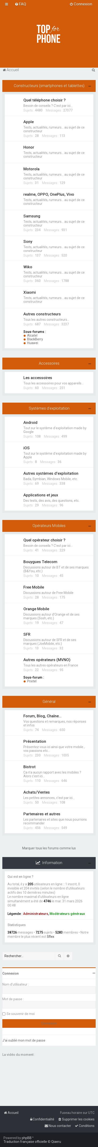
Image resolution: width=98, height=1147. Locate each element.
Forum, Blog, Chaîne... (42, 716)
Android (30, 422)
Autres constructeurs (42, 314)
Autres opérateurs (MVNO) (46, 659)
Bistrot (29, 766)
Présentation (34, 741)
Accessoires (49, 363)
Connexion (10, 973)
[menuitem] (20, 3)
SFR (26, 634)
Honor (28, 147)
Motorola (31, 169)
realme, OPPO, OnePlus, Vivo (48, 194)
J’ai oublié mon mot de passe (23, 1040)
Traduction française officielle (25, 1142)
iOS (26, 448)
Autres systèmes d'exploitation (50, 473)
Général (49, 701)
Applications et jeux (40, 495)
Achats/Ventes (36, 792)
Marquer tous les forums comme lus (49, 848)
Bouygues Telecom (40, 561)
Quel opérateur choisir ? (44, 540)
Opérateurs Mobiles (49, 525)
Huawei (30, 343)
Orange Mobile (36, 609)
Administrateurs (35, 914)
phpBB (27, 1138)
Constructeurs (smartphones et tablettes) (49, 85)
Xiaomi (29, 292)
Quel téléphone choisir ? (44, 100)
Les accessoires (37, 377)
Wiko (27, 267)
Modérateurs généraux (67, 914)
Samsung (31, 216)
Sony (27, 241)
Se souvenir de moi (21, 1014)
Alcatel (30, 335)
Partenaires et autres (41, 814)
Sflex (50, 936)
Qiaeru (56, 1142)
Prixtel (29, 681)
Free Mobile (33, 587)
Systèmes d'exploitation (49, 408)
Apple (28, 121)
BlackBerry (33, 339)
